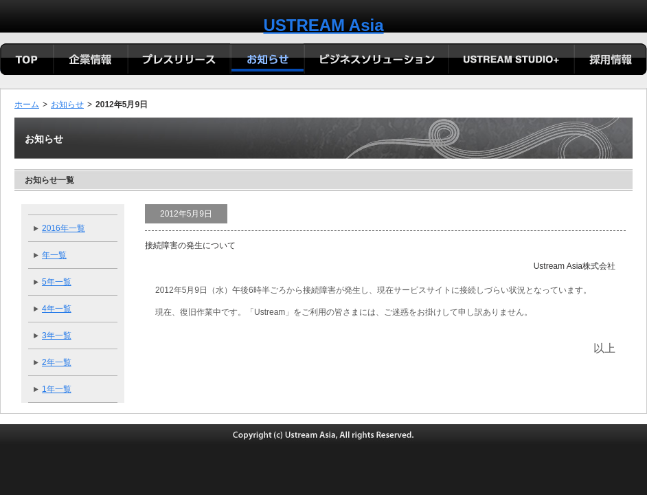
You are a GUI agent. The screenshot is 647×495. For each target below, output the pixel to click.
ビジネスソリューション (376, 60)
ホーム (26, 104)
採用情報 (610, 60)
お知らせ (67, 104)
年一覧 (54, 255)
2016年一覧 (63, 228)
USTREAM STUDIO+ (511, 60)
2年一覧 (56, 362)
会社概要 (91, 60)
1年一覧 (56, 389)
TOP (27, 60)
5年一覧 (56, 282)
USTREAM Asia (323, 25)
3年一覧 (56, 335)
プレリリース (179, 60)
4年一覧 (56, 309)
